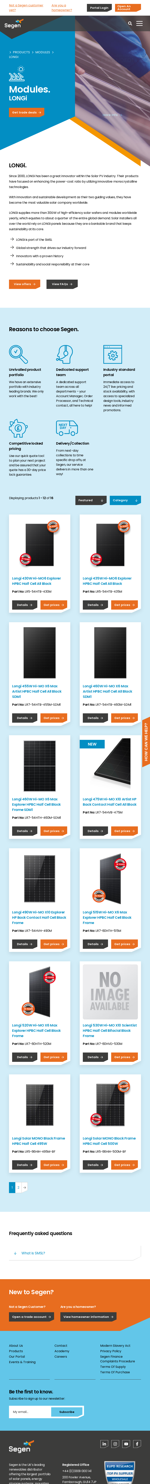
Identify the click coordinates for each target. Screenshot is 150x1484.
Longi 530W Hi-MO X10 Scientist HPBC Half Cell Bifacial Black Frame (110, 1030)
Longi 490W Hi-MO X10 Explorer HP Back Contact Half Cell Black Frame (39, 917)
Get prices (54, 605)
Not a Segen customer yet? (26, 7)
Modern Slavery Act (115, 1345)
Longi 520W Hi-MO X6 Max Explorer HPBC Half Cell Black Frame (36, 1030)
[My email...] (30, 1412)
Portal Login (99, 8)
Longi (13, 57)
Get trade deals (26, 112)
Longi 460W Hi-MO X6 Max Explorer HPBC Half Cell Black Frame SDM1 (36, 804)
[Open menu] (139, 23)
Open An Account (124, 7)
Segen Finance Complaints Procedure (117, 1359)
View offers (25, 284)
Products (21, 52)
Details (24, 605)
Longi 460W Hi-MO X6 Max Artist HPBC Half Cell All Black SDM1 (107, 691)
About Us (16, 1345)
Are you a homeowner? (62, 7)
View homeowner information (88, 1317)
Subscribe (66, 1412)
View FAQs (62, 284)
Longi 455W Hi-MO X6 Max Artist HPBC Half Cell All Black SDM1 (36, 691)
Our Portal (17, 1356)
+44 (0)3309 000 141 (76, 1471)
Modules (42, 52)
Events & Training (22, 1362)
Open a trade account (31, 1317)
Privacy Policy (110, 1351)
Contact (60, 1345)
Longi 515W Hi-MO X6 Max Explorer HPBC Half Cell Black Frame (107, 917)
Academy (61, 1351)
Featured (91, 500)
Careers (60, 1356)
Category (125, 500)
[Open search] (130, 23)
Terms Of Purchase (115, 1372)
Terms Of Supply (113, 1366)
